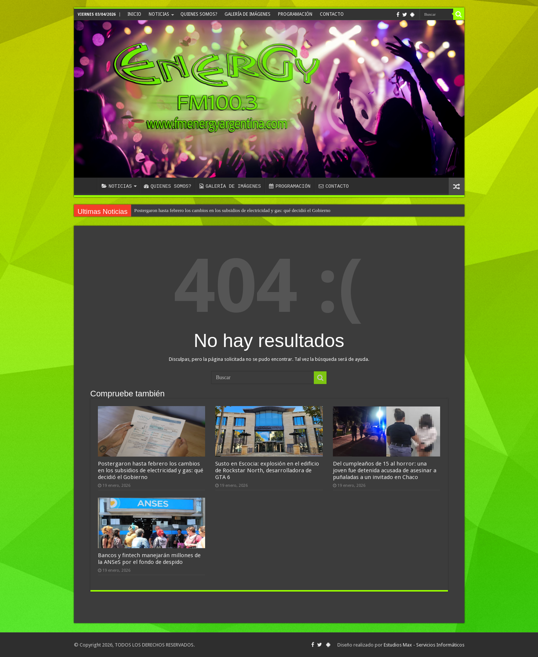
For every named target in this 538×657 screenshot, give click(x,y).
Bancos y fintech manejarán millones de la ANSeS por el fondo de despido (149, 558)
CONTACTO (332, 14)
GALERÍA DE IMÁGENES (247, 14)
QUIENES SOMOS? (198, 14)
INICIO (134, 14)
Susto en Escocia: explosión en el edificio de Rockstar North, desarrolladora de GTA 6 (267, 470)
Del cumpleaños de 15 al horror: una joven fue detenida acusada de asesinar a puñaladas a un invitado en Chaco (384, 470)
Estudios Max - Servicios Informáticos (424, 645)
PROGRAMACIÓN (295, 14)
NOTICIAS (159, 14)
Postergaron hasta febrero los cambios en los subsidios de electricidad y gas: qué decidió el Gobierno (232, 210)
